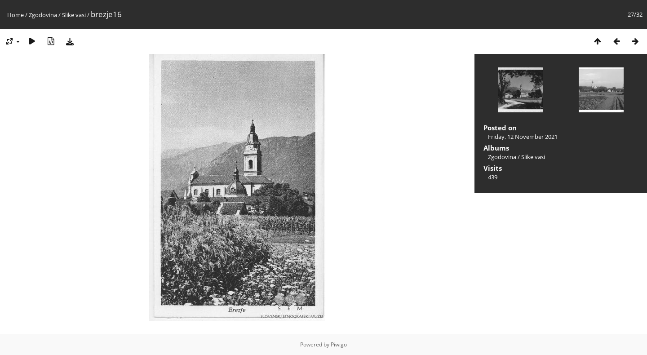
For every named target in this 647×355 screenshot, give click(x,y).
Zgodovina (43, 15)
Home (15, 15)
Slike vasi (74, 15)
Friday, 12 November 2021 (523, 137)
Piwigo (339, 344)
